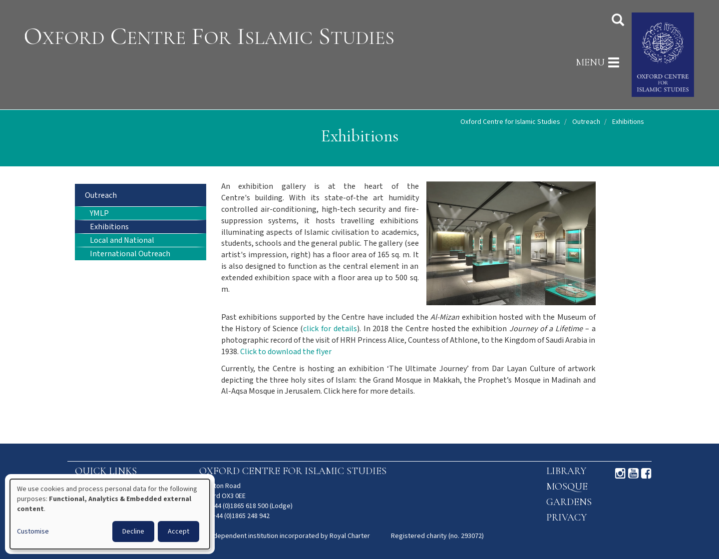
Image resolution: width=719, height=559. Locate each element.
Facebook (646, 474)
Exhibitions (109, 227)
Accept (178, 531)
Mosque (567, 487)
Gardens (569, 502)
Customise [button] (33, 531)
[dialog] (110, 514)
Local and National (122, 240)
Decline (133, 531)
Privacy (566, 518)
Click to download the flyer (286, 352)
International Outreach (130, 254)
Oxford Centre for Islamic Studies (510, 121)
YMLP (99, 213)
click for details (330, 329)
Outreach (586, 121)
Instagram (620, 474)
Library (566, 471)
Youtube (633, 474)
